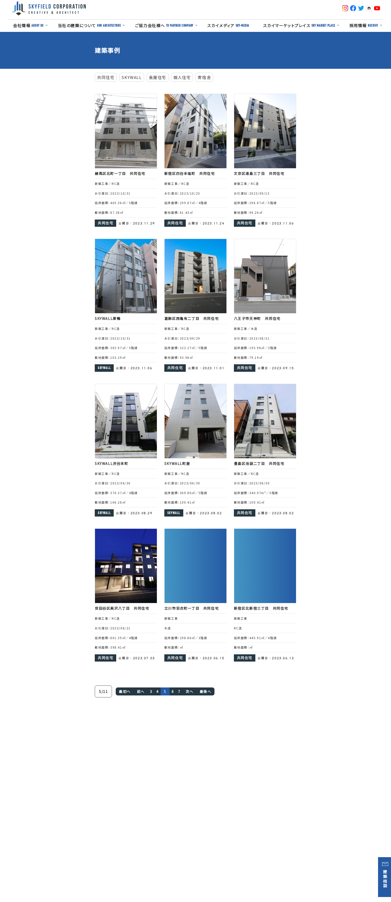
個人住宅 (182, 77)
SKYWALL (131, 77)
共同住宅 (105, 77)
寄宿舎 (204, 77)
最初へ (125, 691)
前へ (141, 691)
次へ (189, 691)
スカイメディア (228, 25)
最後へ (205, 691)
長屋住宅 (157, 77)
